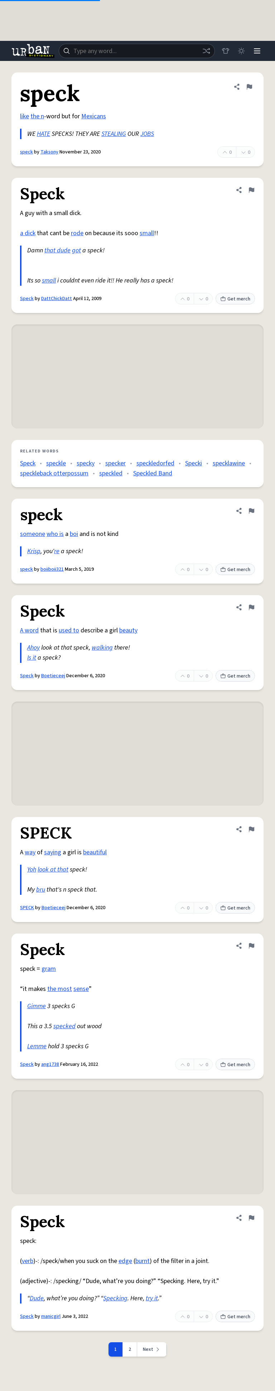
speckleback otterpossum (54, 473)
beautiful (95, 852)
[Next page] (152, 1349)
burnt (142, 1261)
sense (81, 988)
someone (32, 534)
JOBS (147, 133)
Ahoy (33, 647)
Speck (27, 298)
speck (26, 152)
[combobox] (137, 51)
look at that (53, 869)
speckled (110, 473)
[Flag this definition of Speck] (251, 190)
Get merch (235, 299)
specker (115, 463)
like (24, 116)
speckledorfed (155, 463)
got (76, 250)
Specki (193, 463)
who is (55, 534)
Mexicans (93, 116)
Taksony (49, 152)
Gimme (36, 1006)
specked (64, 1026)
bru (40, 889)
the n (37, 116)
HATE (43, 133)
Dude (37, 1298)
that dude (57, 250)
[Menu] (257, 50)
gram (49, 968)
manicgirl (51, 1316)
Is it (31, 657)
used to (69, 630)
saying (52, 852)
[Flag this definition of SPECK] (251, 829)
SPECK (27, 907)
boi (74, 534)
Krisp (33, 551)
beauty (128, 630)
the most (59, 988)
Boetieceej (53, 675)
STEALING (113, 133)
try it (152, 1298)
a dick (27, 233)
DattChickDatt (56, 298)
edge (125, 1261)
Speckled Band (152, 473)
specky (86, 463)
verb (27, 1261)
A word (29, 630)
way (30, 852)
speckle (56, 463)
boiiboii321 (52, 569)
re (56, 551)
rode (77, 233)
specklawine (229, 463)
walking (102, 647)
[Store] (225, 50)
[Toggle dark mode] (241, 50)
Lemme (37, 1046)
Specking (115, 1298)
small (147, 233)
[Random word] (206, 51)
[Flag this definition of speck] (249, 86)
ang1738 (50, 1064)
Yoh (31, 869)
